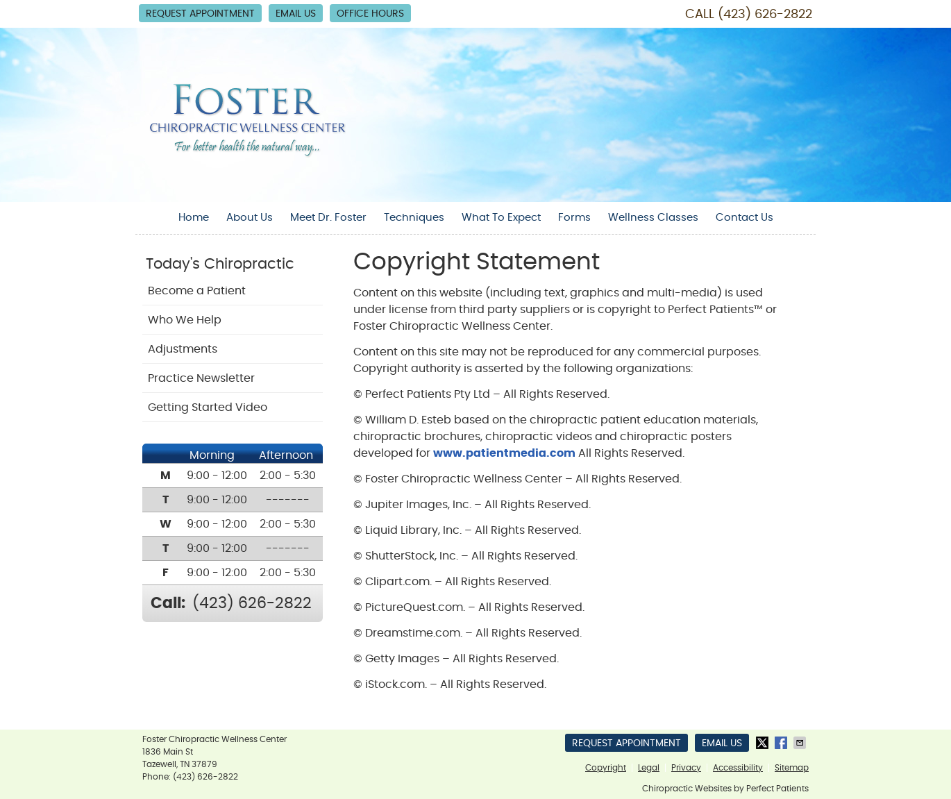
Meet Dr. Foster (328, 217)
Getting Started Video (207, 407)
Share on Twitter (763, 743)
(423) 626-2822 (765, 14)
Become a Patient (197, 290)
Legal (648, 768)
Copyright (605, 768)
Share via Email (801, 743)
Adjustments (182, 349)
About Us (249, 217)
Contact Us (744, 217)
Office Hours (370, 14)
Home (193, 217)
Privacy (686, 768)
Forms (574, 217)
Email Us (296, 14)
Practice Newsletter (201, 378)
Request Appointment (200, 14)
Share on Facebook (782, 743)
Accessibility (738, 768)
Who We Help (184, 320)
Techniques (414, 217)
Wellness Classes (653, 217)
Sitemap (792, 768)
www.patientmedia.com (504, 453)
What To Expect (501, 217)
